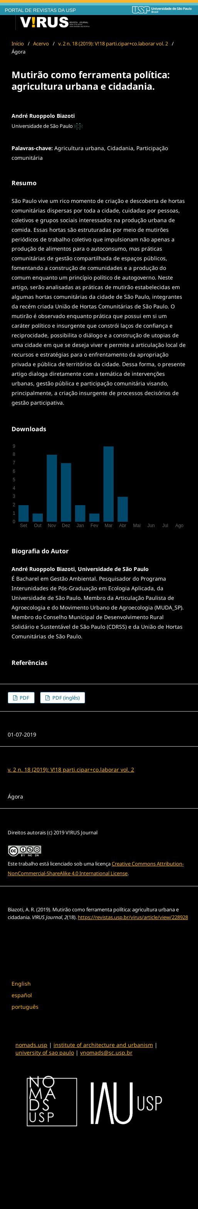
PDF (23, 697)
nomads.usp (31, 1044)
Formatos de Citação (36, 932)
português (25, 1006)
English (21, 983)
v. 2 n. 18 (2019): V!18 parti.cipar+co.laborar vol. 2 (113, 43)
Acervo (41, 43)
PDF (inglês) (65, 697)
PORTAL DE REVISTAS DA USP (40, 10)
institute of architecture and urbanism (103, 1044)
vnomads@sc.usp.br (106, 1052)
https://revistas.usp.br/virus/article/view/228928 (133, 917)
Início (18, 43)
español (22, 995)
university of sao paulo (44, 1052)
